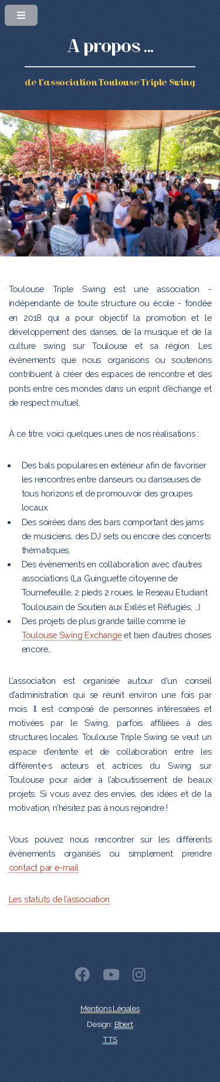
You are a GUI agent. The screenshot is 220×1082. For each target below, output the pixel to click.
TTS (110, 1039)
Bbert (123, 1024)
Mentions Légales (109, 1008)
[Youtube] (111, 977)
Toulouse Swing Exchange (72, 635)
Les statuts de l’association (59, 899)
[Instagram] (139, 977)
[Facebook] (82, 977)
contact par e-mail (44, 867)
